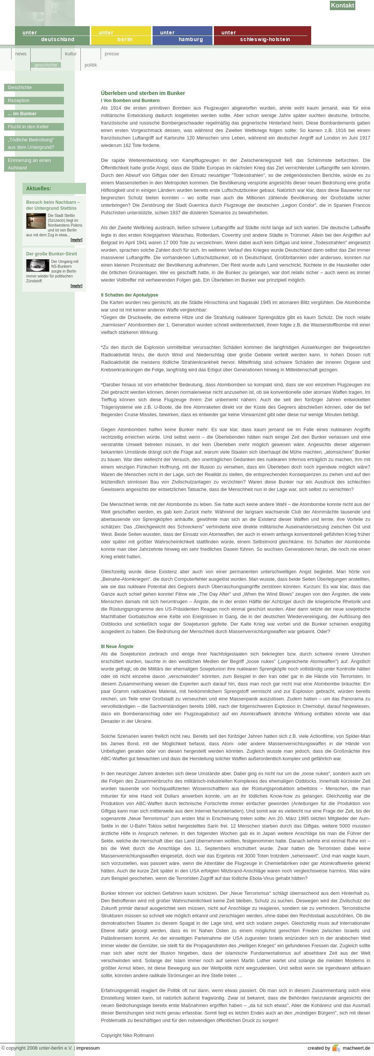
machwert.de (355, 1048)
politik (91, 65)
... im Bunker (22, 113)
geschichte (45, 65)
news (21, 53)
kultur (71, 53)
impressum (88, 1048)
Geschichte (20, 87)
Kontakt (342, 5)
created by (319, 1048)
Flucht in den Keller (28, 126)
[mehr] (76, 240)
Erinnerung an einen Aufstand (29, 164)
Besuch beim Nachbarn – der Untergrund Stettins (53, 205)
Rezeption (19, 100)
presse (112, 53)
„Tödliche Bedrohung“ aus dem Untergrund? (31, 143)
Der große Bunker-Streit (51, 254)
